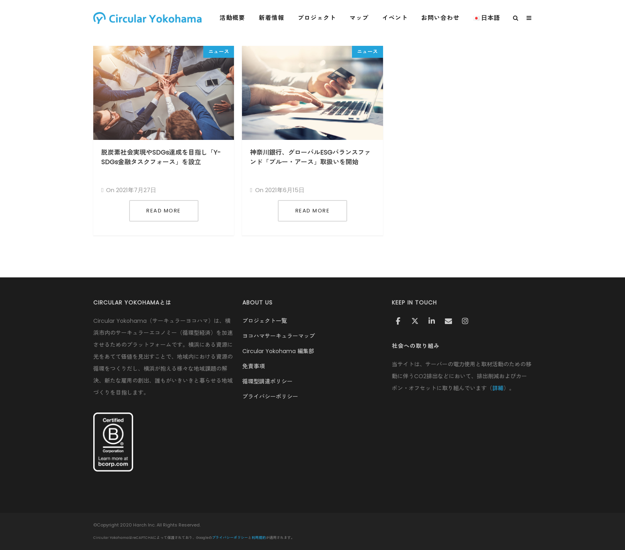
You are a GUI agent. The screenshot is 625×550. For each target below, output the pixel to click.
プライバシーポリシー (270, 397)
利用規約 (259, 537)
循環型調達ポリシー (267, 381)
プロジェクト (317, 18)
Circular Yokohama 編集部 (278, 351)
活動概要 (232, 18)
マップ (359, 18)
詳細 (497, 388)
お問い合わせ (440, 18)
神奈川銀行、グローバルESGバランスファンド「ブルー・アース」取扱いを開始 (310, 157)
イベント (395, 18)
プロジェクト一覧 (264, 321)
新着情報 (271, 18)
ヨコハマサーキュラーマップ (278, 336)
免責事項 (253, 366)
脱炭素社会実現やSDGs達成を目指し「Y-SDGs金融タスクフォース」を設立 (161, 157)
